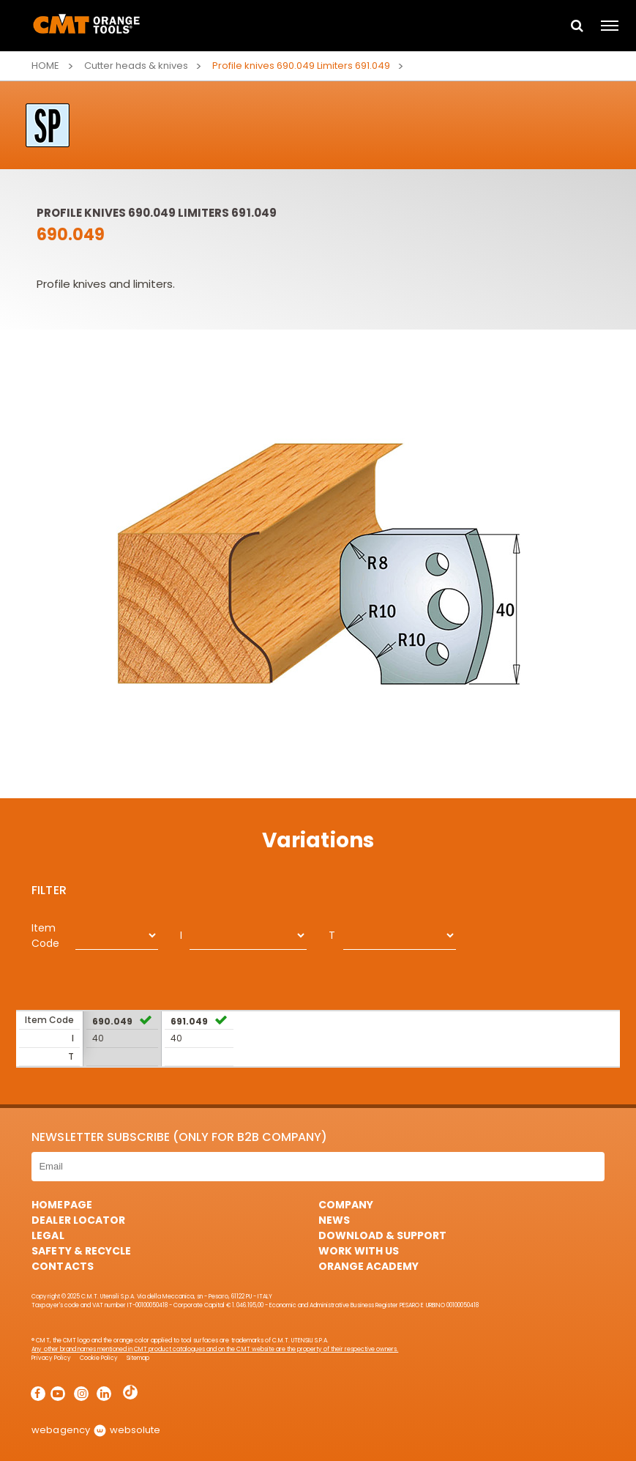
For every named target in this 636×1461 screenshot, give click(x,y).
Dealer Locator (77, 1220)
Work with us (358, 1250)
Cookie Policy (99, 1358)
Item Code (45, 936)
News (334, 1220)
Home (45, 66)
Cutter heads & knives (136, 66)
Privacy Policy (50, 1358)
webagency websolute (95, 1430)
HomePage (61, 1204)
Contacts (62, 1266)
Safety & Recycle (80, 1250)
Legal (47, 1235)
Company (345, 1204)
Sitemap (138, 1358)
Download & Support (382, 1235)
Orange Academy (368, 1266)
